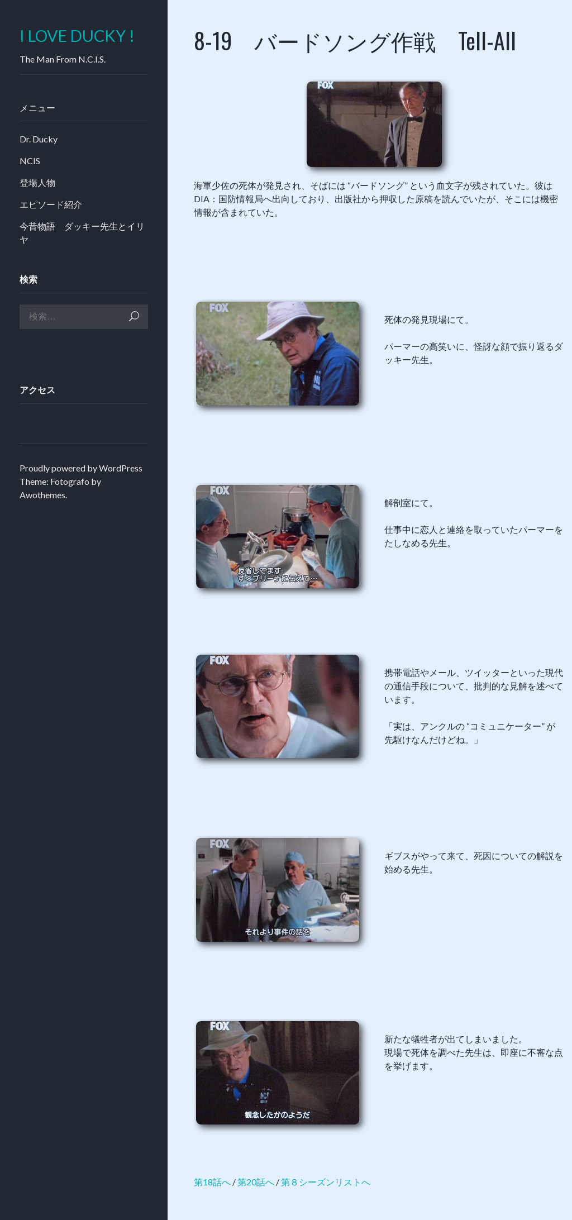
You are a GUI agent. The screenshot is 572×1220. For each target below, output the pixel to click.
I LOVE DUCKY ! (77, 36)
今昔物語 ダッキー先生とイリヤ (82, 233)
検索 (134, 316)
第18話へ (212, 1181)
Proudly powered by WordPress (81, 468)
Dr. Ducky (39, 139)
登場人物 (37, 182)
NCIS (30, 160)
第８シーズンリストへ (325, 1181)
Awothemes (42, 494)
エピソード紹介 (51, 204)
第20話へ (255, 1181)
